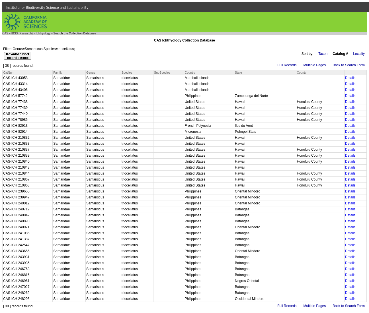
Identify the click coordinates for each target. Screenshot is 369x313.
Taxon (322, 54)
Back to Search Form (349, 65)
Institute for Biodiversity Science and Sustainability (47, 7)
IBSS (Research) (22, 33)
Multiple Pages (315, 65)
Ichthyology (43, 33)
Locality (359, 54)
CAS (5, 33)
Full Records (286, 65)
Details (350, 78)
